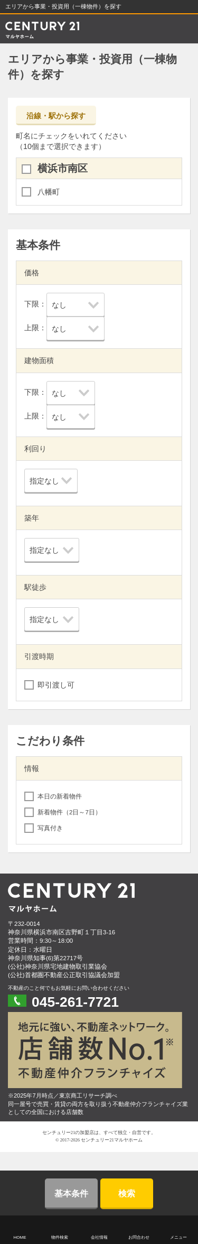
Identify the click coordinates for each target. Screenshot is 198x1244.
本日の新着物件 (59, 796)
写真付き (50, 828)
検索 (126, 1193)
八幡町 (48, 192)
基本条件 (71, 1193)
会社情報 (99, 1237)
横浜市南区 (62, 168)
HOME (20, 1237)
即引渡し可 (55, 685)
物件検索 (59, 1237)
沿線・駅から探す (56, 116)
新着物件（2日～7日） (69, 812)
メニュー (178, 1237)
